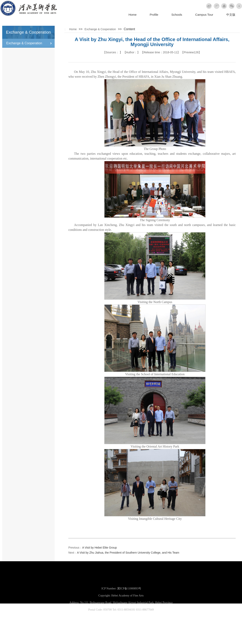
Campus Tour (204, 14)
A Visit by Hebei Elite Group (99, 547)
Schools (176, 14)
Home (132, 14)
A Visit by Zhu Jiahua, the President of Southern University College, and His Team (128, 552)
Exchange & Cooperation (100, 29)
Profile (154, 14)
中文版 (230, 14)
